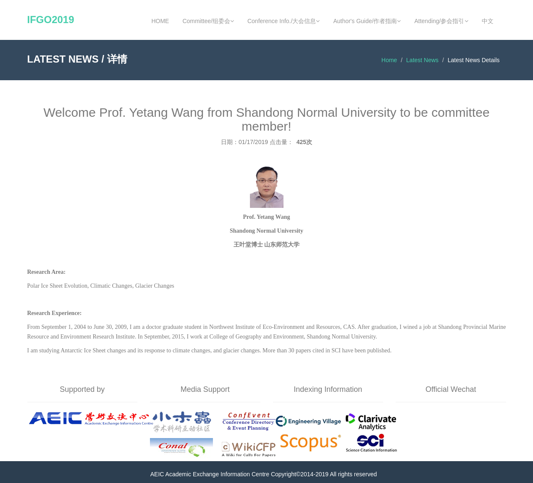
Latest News (422, 60)
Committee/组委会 (208, 21)
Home (389, 60)
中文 (488, 21)
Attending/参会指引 (441, 21)
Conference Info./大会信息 (283, 21)
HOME (160, 21)
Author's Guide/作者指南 (367, 21)
